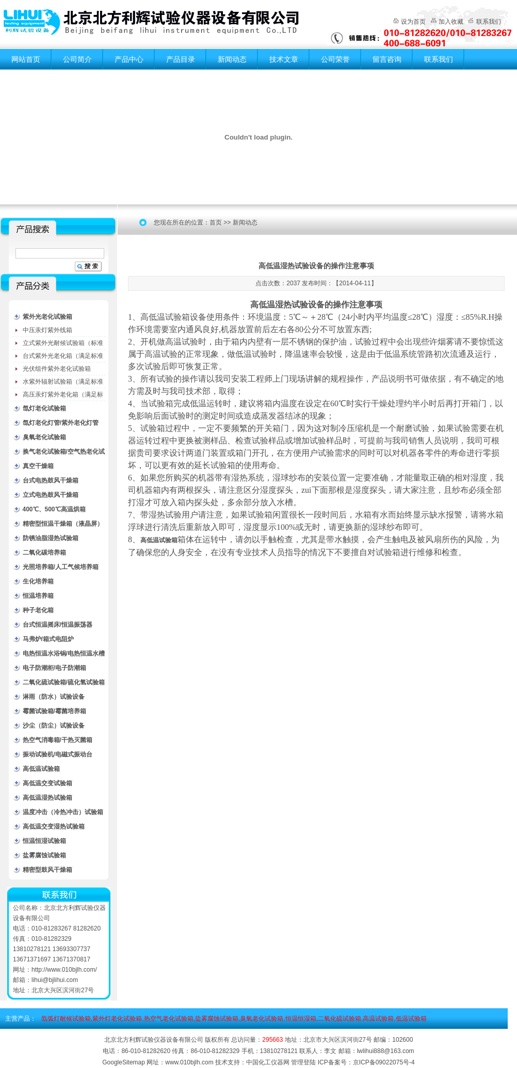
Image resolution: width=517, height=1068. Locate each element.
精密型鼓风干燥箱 (47, 869)
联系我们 (488, 21)
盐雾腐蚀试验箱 (44, 855)
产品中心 (129, 59)
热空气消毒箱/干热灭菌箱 (57, 740)
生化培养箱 (38, 581)
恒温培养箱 (38, 595)
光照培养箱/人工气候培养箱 (61, 567)
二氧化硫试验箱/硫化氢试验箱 (64, 682)
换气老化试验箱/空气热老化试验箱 (64, 453)
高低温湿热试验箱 (47, 797)
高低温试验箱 (41, 768)
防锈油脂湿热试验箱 (50, 538)
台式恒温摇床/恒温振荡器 (57, 624)
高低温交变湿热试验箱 (54, 826)
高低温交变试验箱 (47, 783)
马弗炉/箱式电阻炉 (48, 639)
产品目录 (180, 59)
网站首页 (25, 59)
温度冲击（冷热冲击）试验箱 (63, 812)
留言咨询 (387, 59)
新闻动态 (232, 59)
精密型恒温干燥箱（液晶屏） (63, 523)
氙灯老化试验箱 (44, 408)
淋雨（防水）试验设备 (54, 696)
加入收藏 (451, 21)
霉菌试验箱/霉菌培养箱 (54, 711)
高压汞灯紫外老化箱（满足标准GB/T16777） (63, 396)
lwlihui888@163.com (385, 1051)
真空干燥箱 (38, 466)
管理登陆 (303, 1062)
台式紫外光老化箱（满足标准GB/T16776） (63, 357)
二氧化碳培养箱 (44, 552)
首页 (215, 222)
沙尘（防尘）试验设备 (54, 725)
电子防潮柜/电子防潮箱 (54, 667)
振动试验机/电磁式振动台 (57, 754)
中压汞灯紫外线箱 (47, 330)
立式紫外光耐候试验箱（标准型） (63, 344)
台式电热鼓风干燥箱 (50, 480)
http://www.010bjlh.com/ (64, 969)
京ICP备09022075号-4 (384, 1062)
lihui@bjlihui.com (54, 980)
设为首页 (413, 21)
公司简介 (77, 59)
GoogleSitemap (123, 1062)
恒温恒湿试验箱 (44, 841)
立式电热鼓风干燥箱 (50, 494)
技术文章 (283, 59)
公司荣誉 (335, 59)
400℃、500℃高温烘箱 (54, 509)
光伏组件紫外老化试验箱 (57, 368)
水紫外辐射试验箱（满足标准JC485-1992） (63, 383)
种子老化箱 (38, 610)
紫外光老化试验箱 (47, 316)
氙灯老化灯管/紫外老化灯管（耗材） (61, 424)
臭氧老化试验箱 (44, 437)
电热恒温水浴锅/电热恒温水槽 (64, 653)
